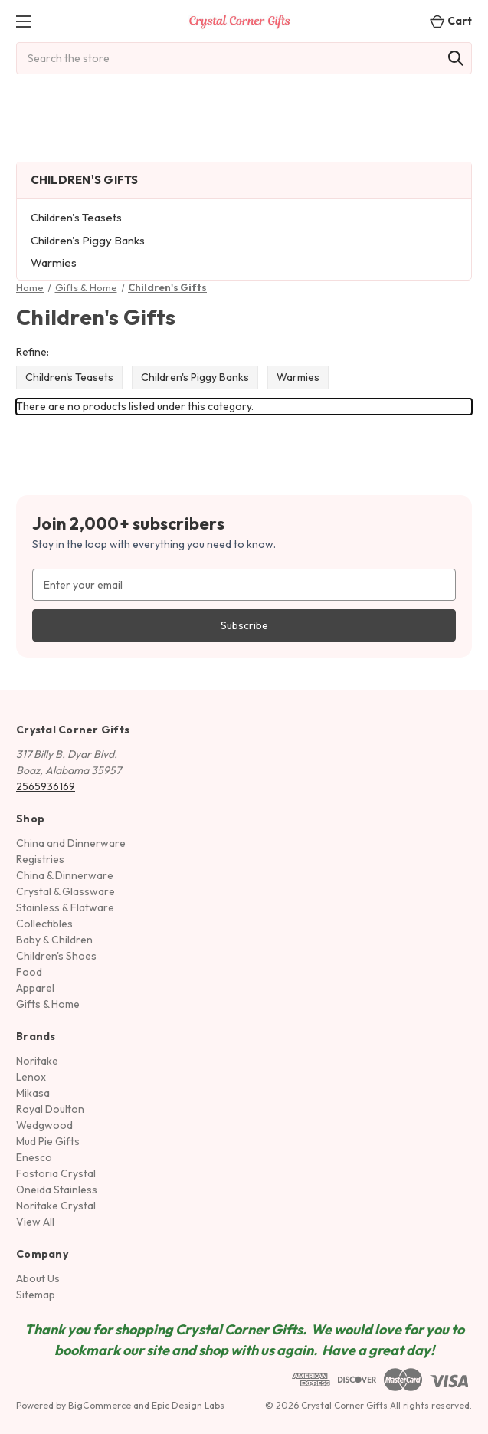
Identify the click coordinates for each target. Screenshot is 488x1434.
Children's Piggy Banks (88, 240)
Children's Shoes (56, 956)
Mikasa (33, 1093)
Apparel (35, 988)
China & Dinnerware (64, 875)
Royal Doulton (50, 1109)
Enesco (34, 1157)
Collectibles (44, 923)
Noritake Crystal (56, 1206)
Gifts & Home (48, 1004)
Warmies (54, 262)
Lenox (31, 1077)
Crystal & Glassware (65, 891)
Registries (40, 859)
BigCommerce (99, 1405)
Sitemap (35, 1294)
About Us (38, 1278)
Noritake (37, 1061)
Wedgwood (44, 1125)
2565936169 (45, 786)
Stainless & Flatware (65, 907)
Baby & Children (54, 940)
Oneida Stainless (56, 1189)
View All (35, 1222)
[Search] (456, 58)
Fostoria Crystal (56, 1173)
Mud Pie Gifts (48, 1141)
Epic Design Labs (188, 1405)
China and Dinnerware (71, 843)
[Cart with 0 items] (446, 21)
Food (29, 972)
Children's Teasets (76, 217)
